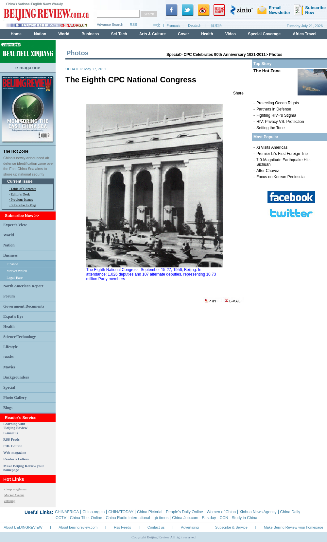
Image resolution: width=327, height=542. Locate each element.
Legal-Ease (15, 277)
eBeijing (9, 501)
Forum (9, 296)
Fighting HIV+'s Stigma (276, 115)
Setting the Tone (270, 128)
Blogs (7, 407)
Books (8, 357)
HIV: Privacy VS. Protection (280, 121)
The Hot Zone (15, 151)
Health (9, 326)
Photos (276, 54)
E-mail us (10, 433)
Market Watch (17, 271)
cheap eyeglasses (15, 489)
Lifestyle (10, 347)
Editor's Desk (20, 194)
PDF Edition (13, 446)
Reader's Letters (16, 459)
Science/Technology (19, 336)
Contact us (156, 527)
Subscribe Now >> (22, 215)
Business (10, 255)
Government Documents (23, 306)
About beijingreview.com (78, 527)
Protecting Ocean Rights (277, 103)
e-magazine (27, 67)
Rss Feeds (122, 527)
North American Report (23, 286)
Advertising (189, 527)
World (8, 235)
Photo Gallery (15, 397)
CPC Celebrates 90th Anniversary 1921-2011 (224, 54)
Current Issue (19, 181)
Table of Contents (23, 189)
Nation (9, 245)
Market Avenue (14, 495)
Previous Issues (22, 199)
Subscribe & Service (231, 527)
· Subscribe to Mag (22, 205)
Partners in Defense (273, 109)
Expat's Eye (13, 316)
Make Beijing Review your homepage (293, 527)
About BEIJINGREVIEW (23, 527)
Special (9, 387)
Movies (9, 367)
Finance (12, 264)
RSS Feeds (11, 439)
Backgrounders (16, 377)
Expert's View (15, 225)
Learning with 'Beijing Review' (15, 426)
